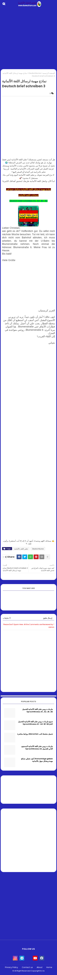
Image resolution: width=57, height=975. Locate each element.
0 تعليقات (7, 618)
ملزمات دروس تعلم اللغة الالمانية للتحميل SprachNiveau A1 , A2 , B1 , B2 (37, 710)
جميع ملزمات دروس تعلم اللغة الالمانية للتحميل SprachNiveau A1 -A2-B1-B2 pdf (35, 722)
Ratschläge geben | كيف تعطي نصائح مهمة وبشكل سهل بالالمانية (37, 760)
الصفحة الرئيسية (48, 73)
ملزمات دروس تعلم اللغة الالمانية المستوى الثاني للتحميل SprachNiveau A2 (37, 747)
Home (49, 967)
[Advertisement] (28, 38)
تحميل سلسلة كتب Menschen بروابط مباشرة (35, 734)
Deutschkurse (35, 73)
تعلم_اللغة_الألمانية (21, 549)
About (39, 967)
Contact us (27, 967)
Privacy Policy (11, 967)
